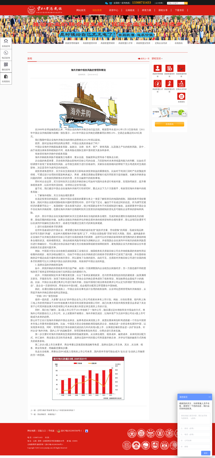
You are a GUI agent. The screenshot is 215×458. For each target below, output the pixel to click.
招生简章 (97, 10)
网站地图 (31, 431)
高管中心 (113, 10)
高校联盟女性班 (143, 43)
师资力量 (146, 10)
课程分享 (163, 10)
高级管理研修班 (72, 43)
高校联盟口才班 (125, 43)
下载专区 (179, 10)
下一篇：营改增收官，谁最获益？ (43, 414)
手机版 (51, 431)
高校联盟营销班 (108, 43)
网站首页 (81, 10)
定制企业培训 (161, 43)
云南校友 (130, 10)
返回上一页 (145, 59)
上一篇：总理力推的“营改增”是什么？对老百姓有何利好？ (52, 410)
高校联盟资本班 (90, 43)
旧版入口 (42, 431)
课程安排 (156, 58)
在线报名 (179, 43)
